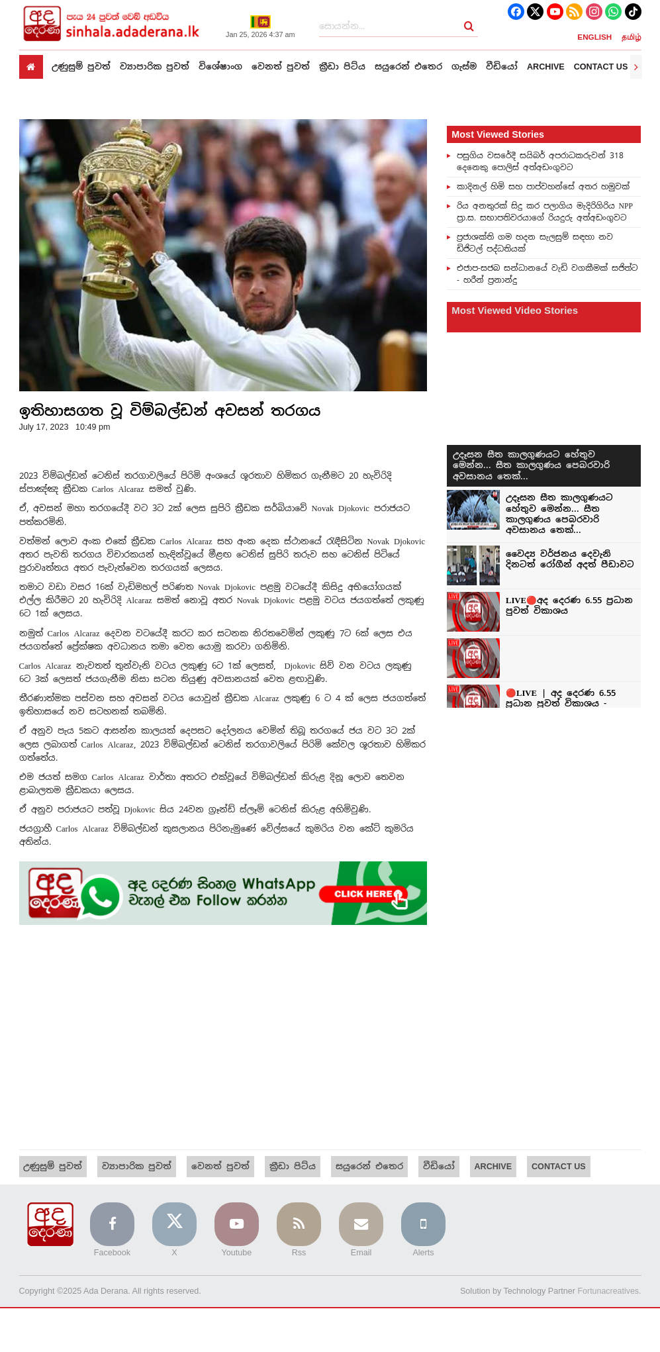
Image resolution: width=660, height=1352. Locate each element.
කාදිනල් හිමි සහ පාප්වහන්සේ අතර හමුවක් (543, 186)
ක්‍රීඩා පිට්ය (342, 66)
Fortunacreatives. (609, 1291)
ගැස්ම (464, 66)
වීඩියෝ (502, 66)
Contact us (601, 67)
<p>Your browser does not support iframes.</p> (544, 530)
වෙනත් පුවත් (281, 66)
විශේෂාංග (220, 66)
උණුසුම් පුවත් (81, 66)
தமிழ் (631, 36)
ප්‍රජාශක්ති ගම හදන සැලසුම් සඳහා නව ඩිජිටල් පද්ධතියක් (535, 242)
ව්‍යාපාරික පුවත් (154, 66)
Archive (546, 67)
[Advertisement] (223, 1037)
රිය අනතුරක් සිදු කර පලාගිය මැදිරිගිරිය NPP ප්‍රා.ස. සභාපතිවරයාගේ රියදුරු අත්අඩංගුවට (545, 211)
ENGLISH (594, 36)
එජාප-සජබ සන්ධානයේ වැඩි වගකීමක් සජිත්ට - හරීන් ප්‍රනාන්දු (547, 273)
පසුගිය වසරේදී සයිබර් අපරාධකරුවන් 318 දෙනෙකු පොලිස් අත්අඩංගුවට (540, 161)
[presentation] (636, 67)
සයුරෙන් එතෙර (408, 66)
